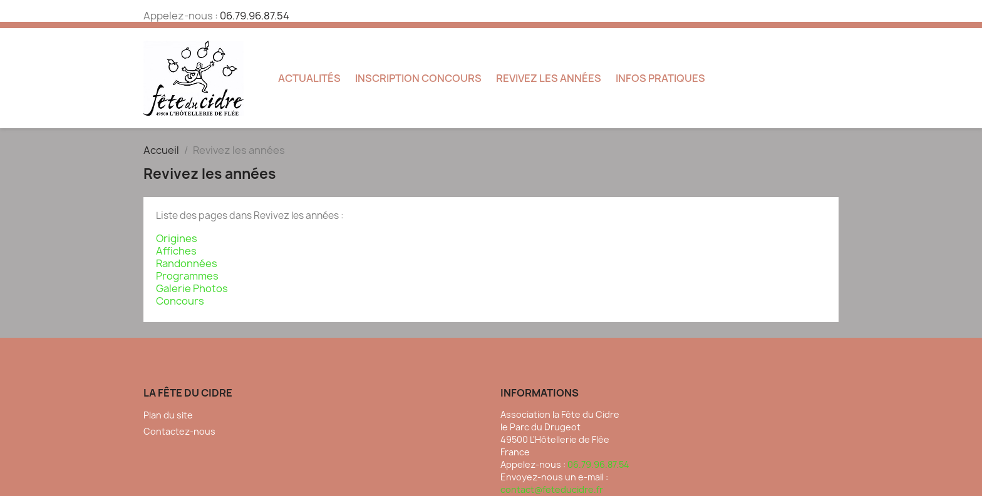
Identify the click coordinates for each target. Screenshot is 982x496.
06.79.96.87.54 (254, 16)
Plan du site (168, 415)
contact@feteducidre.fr (551, 489)
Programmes (187, 276)
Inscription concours (418, 78)
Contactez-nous (179, 431)
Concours (180, 301)
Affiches (176, 251)
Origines (176, 238)
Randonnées (186, 263)
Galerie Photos (192, 288)
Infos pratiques (660, 78)
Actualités (309, 78)
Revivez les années (548, 78)
